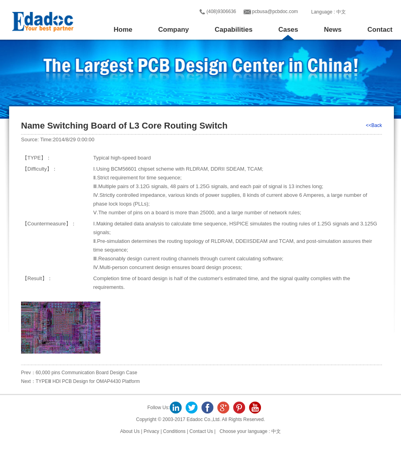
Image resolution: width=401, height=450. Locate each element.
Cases (288, 29)
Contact (379, 29)
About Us (130, 431)
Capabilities (233, 29)
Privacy (151, 431)
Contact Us (201, 431)
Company (173, 29)
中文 (341, 12)
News (333, 29)
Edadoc (42, 21)
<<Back (374, 125)
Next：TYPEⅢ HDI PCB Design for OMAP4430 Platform (80, 381)
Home (123, 29)
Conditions (174, 431)
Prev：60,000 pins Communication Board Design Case (79, 372)
